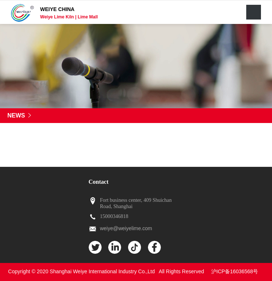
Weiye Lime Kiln (57, 17)
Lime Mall (88, 17)
